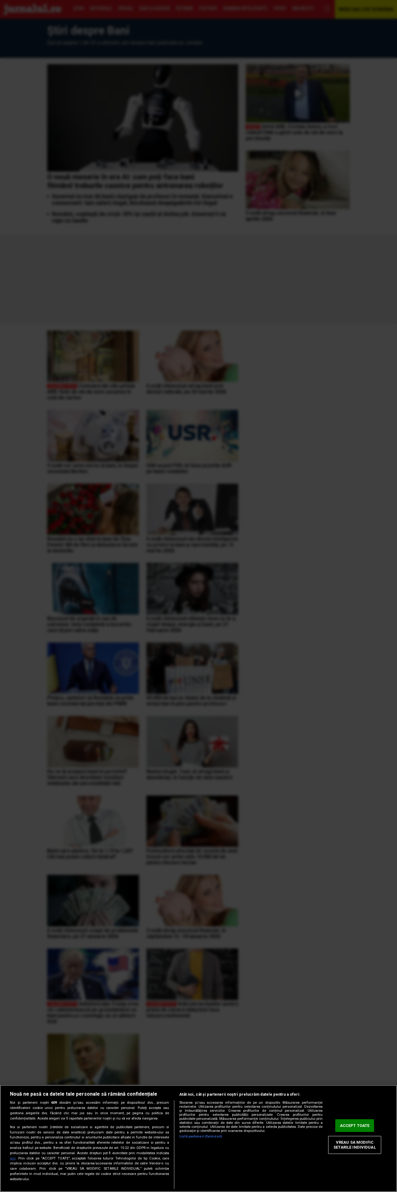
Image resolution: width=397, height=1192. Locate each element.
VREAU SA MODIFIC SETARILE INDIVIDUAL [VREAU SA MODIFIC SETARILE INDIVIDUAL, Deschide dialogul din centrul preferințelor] (354, 1145)
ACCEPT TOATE (355, 1125)
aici (13, 1158)
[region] (198, 1138)
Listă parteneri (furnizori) (200, 1136)
